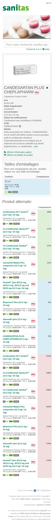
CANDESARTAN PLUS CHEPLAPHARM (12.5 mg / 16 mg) (15, 339)
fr (49, 3)
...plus (35, 146)
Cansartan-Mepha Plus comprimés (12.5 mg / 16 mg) (14, 266)
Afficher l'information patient (18, 152)
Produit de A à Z (33, 49)
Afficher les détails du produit (18, 155)
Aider (46, 49)
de (47, 3)
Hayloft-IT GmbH (43, 505)
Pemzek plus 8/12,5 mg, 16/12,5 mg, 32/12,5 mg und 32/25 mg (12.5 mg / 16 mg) (16, 285)
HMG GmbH (25, 499)
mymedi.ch (36, 499)
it (50, 3)
